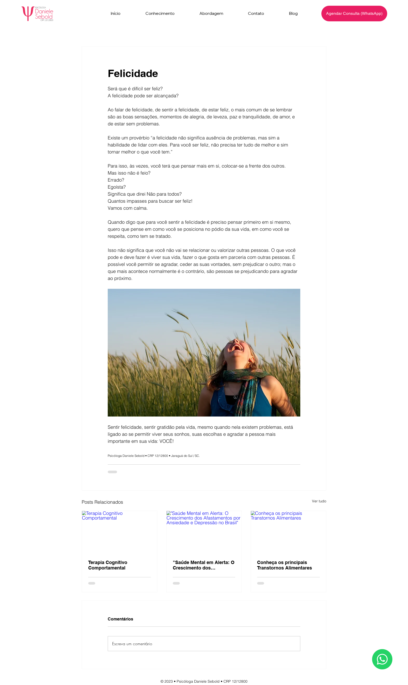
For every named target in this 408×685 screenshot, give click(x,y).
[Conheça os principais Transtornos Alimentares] (288, 532)
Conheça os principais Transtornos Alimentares (284, 565)
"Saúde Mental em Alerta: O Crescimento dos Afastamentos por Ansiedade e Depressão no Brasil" (203, 565)
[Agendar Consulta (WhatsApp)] (354, 13)
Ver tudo (319, 501)
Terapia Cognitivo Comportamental (107, 565)
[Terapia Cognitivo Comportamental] (119, 532)
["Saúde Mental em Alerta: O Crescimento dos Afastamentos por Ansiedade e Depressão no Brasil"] (204, 532)
